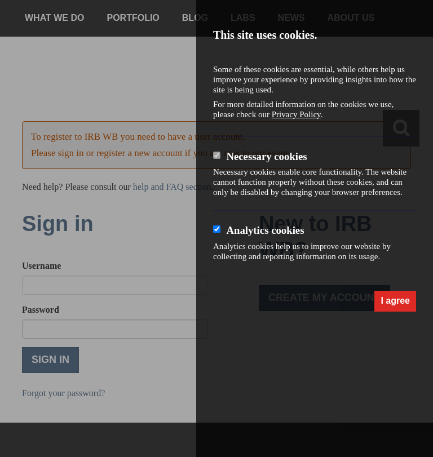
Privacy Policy (296, 114)
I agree (395, 300)
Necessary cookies (266, 156)
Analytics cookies (265, 230)
